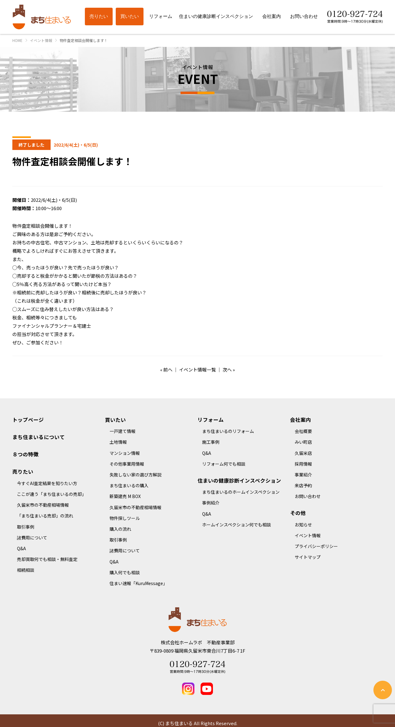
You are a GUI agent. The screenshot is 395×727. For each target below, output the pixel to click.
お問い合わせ (308, 496)
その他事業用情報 (127, 464)
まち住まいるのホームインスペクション (241, 492)
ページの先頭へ (382, 690)
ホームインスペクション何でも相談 (236, 524)
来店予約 (303, 485)
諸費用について (32, 537)
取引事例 (25, 527)
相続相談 (25, 570)
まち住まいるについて (38, 437)
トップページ (28, 419)
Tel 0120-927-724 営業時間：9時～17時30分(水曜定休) (197, 667)
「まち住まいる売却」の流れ (45, 516)
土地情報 (118, 442)
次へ (227, 369)
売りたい (22, 471)
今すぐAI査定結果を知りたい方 (47, 483)
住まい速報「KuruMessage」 (138, 583)
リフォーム (211, 419)
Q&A (21, 548)
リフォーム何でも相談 (223, 464)
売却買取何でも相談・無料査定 (47, 559)
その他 (298, 513)
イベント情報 (308, 535)
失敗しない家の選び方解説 (135, 475)
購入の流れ (120, 529)
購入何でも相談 (125, 572)
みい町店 (303, 442)
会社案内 (300, 419)
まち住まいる (41, 17)
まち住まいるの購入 (129, 485)
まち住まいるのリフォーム (228, 431)
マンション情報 (125, 453)
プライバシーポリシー (316, 546)
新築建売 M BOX (125, 496)
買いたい (115, 419)
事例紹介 (210, 503)
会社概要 (303, 431)
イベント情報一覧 (197, 369)
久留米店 (303, 453)
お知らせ (303, 524)
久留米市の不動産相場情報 (43, 505)
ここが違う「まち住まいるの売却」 (51, 494)
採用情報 (303, 464)
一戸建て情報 (122, 431)
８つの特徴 (25, 454)
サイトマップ (308, 557)
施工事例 (210, 442)
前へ (168, 369)
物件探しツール (125, 518)
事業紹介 (303, 475)
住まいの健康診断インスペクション (239, 480)
